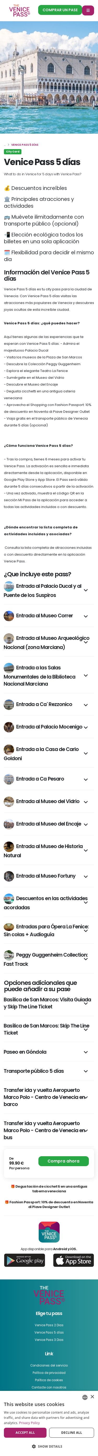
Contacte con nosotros (49, 1387)
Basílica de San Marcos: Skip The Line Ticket (46, 1029)
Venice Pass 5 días (49, 1332)
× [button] (92, 1397)
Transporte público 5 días (34, 1071)
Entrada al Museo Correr (38, 616)
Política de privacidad (49, 1373)
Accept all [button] (25, 1432)
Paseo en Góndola (25, 1052)
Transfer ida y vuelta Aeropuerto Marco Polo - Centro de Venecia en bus (44, 1130)
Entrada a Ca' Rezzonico (38, 704)
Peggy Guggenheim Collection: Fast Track (46, 959)
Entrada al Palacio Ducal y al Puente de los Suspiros (42, 590)
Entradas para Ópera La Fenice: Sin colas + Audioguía (46, 930)
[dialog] (49, 1423)
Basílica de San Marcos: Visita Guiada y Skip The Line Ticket (47, 1003)
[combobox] (85, 1397)
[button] (49, 1446)
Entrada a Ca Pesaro (34, 779)
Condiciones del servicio (49, 1365)
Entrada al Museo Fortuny (40, 876)
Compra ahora (63, 1161)
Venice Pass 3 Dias (49, 1340)
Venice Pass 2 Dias (49, 1325)
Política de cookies (49, 1380)
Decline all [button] (71, 1432)
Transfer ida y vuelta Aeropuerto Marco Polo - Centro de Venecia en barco (44, 1097)
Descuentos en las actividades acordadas (46, 902)
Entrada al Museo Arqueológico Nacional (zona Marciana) (46, 642)
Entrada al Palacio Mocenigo (43, 727)
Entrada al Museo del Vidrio (41, 802)
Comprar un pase (60, 10)
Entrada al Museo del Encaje (42, 824)
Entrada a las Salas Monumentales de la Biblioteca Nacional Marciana (39, 675)
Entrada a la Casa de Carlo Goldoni (41, 753)
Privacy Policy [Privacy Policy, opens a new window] (29, 1423)
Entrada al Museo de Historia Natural (43, 850)
